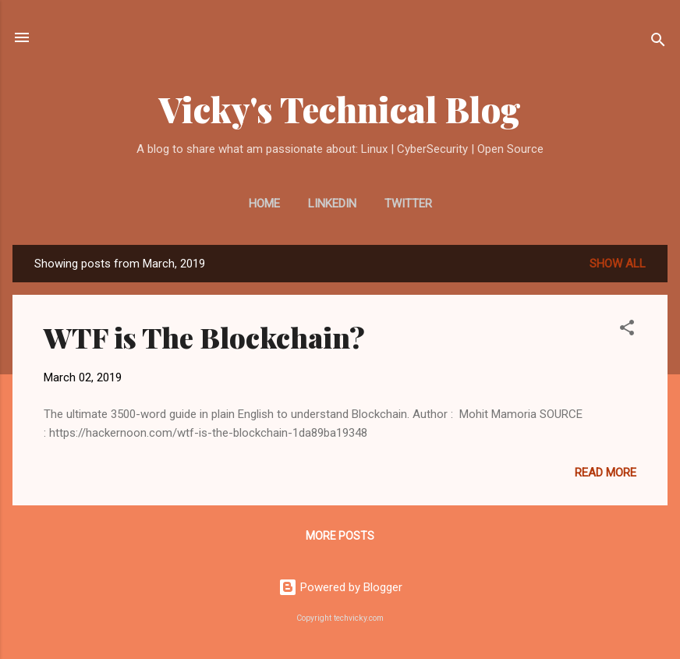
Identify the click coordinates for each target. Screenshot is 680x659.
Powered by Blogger (340, 587)
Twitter (408, 204)
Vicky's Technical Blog (340, 109)
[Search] (658, 42)
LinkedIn (332, 204)
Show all (618, 264)
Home (264, 204)
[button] (627, 330)
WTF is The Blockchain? (204, 337)
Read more (605, 473)
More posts (340, 536)
